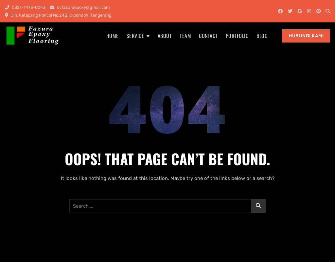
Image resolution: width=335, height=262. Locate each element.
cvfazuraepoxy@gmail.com (80, 7)
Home (112, 36)
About (165, 36)
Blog (262, 36)
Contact (208, 36)
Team (185, 36)
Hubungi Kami (306, 36)
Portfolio (237, 36)
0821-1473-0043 (25, 7)
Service (135, 36)
